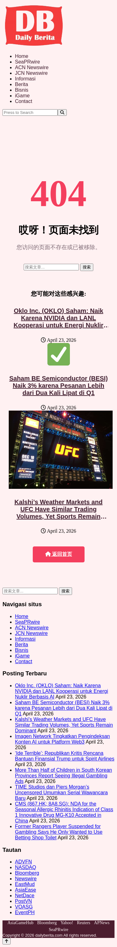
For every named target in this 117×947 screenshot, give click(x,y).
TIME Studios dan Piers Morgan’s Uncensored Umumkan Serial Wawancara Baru (61, 792)
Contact (23, 101)
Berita (21, 84)
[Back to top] (6, 941)
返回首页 (58, 554)
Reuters (83, 922)
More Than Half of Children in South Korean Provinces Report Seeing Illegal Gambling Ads (63, 775)
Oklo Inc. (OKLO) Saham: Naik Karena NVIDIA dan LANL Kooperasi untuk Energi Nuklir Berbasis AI (59, 321)
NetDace (24, 895)
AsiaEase (25, 890)
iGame (22, 95)
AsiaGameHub (20, 922)
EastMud (25, 884)
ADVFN (23, 861)
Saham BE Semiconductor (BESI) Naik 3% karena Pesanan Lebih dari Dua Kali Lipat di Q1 (58, 385)
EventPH (25, 912)
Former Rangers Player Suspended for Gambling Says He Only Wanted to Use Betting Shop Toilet (58, 832)
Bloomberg (27, 873)
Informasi (25, 78)
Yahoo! (67, 922)
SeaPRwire (27, 61)
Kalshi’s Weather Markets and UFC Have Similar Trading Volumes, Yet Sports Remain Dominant (58, 513)
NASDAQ (25, 867)
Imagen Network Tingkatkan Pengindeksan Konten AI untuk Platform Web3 (62, 739)
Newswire (26, 878)
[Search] (62, 112)
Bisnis (21, 90)
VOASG (24, 906)
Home (21, 56)
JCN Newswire (31, 73)
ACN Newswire (32, 67)
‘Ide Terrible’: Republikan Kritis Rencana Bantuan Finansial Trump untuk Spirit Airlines (64, 755)
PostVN (23, 901)
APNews (102, 922)
